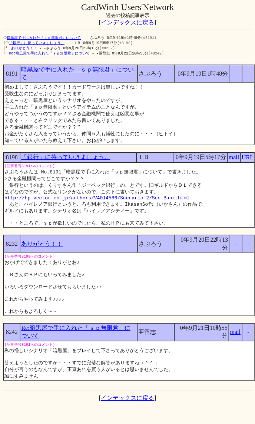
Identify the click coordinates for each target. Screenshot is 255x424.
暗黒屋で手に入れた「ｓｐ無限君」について (44, 37)
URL (248, 162)
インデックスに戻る (127, 22)
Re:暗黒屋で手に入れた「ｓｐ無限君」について (49, 54)
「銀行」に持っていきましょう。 (37, 43)
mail (234, 162)
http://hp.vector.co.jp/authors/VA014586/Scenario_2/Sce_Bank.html (96, 205)
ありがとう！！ (24, 49)
